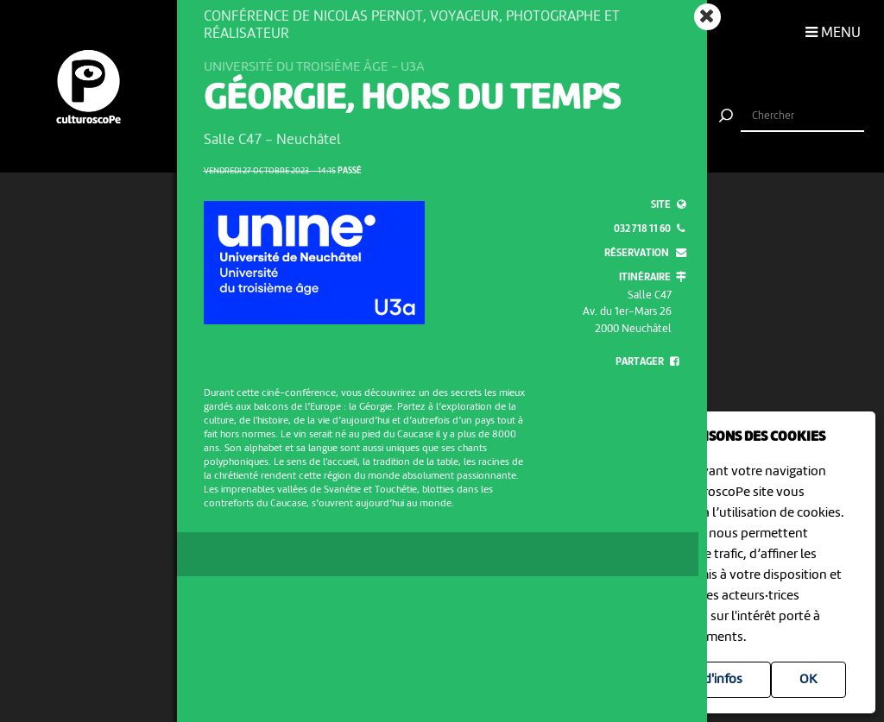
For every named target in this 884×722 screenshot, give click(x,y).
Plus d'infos (709, 680)
